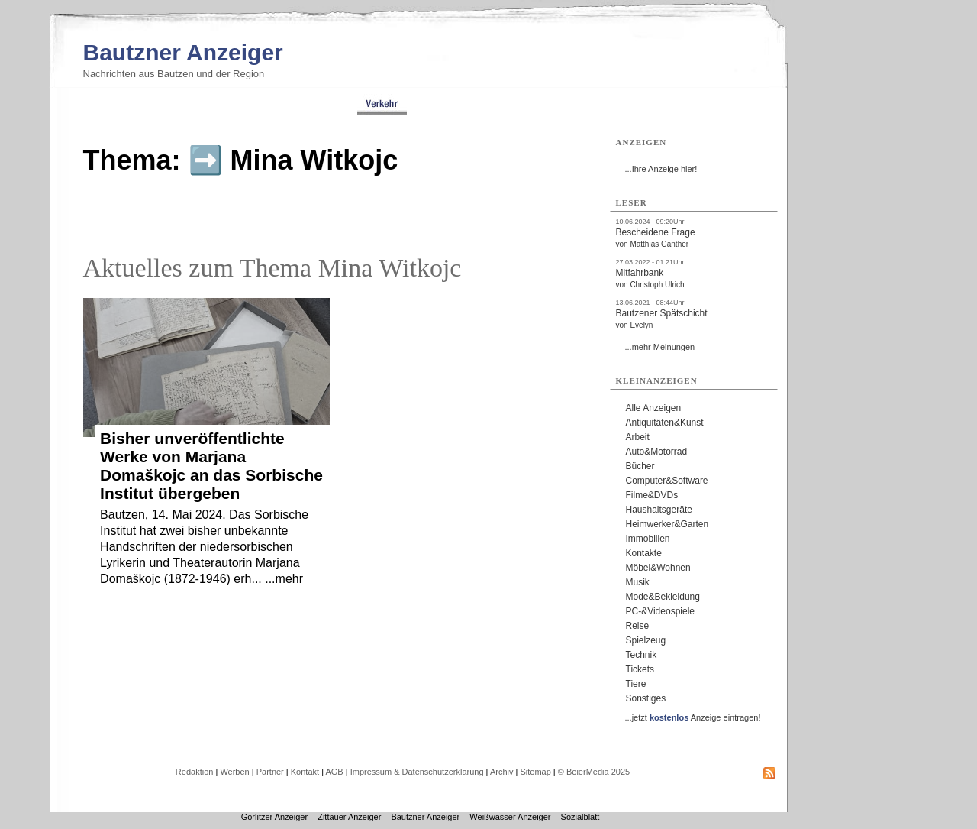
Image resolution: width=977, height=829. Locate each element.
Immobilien (648, 538)
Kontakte (644, 553)
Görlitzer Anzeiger (274, 816)
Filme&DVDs (652, 495)
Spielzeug (646, 640)
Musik (638, 582)
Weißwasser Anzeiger (509, 816)
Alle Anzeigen (654, 408)
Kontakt (305, 771)
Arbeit (638, 437)
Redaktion (195, 771)
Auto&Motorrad (657, 451)
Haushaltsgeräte (659, 509)
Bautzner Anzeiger (183, 52)
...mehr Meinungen (660, 347)
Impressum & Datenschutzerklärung (417, 771)
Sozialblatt (580, 816)
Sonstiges (646, 698)
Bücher (640, 466)
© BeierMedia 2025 (594, 771)
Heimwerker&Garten (667, 524)
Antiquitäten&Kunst (665, 422)
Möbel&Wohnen (658, 568)
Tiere (636, 684)
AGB (334, 771)
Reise (638, 626)
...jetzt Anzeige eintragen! (693, 717)
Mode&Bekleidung (663, 597)
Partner (270, 771)
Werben (234, 771)
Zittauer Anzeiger (349, 816)
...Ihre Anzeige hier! (661, 169)
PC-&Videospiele (660, 611)
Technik (641, 655)
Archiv (502, 771)
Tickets (640, 669)
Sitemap (535, 771)
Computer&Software (667, 480)
